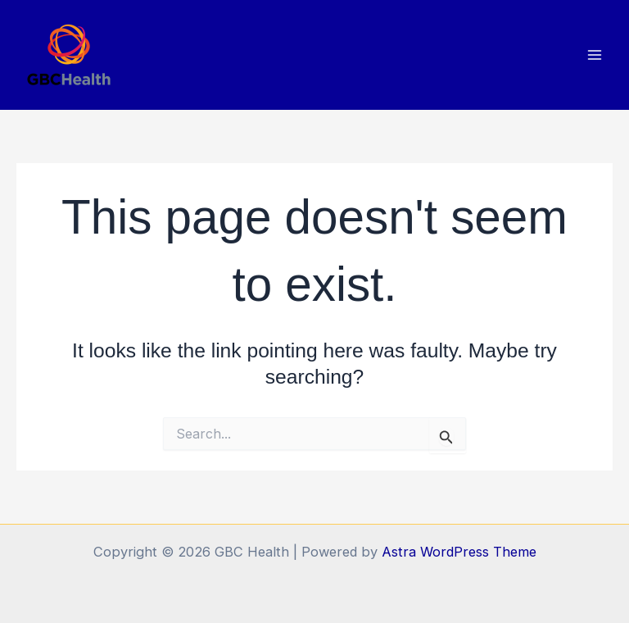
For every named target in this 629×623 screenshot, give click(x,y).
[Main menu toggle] (594, 55)
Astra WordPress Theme (459, 551)
